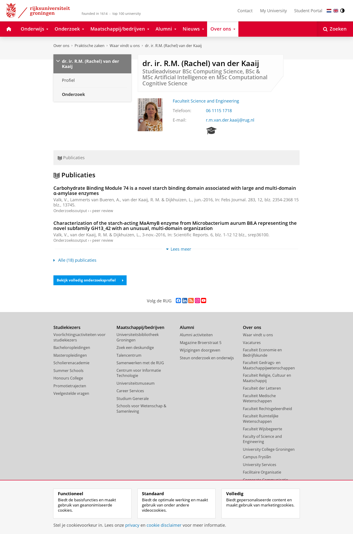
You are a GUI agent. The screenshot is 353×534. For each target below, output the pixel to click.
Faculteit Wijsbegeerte (262, 429)
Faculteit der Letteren (262, 388)
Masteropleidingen (70, 355)
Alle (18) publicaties (74, 260)
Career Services (130, 391)
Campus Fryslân (257, 457)
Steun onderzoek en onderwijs (207, 358)
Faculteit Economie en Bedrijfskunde (262, 353)
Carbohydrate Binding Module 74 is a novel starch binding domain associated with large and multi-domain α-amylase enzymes (174, 191)
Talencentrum (128, 355)
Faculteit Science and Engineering (206, 101)
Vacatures (252, 342)
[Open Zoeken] (335, 29)
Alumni (187, 327)
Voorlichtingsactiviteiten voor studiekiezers (79, 337)
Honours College (68, 378)
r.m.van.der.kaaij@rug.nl (230, 120)
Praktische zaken (89, 45)
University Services (259, 464)
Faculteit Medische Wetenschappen (259, 398)
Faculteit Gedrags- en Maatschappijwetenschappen (269, 365)
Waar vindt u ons (125, 45)
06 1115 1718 (219, 110)
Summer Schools (68, 370)
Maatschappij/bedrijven (140, 327)
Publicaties (71, 157)
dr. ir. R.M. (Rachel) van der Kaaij (173, 45)
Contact (245, 10)
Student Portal (308, 10)
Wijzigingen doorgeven (200, 350)
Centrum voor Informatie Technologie (138, 373)
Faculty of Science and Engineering (262, 439)
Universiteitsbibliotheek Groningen (137, 337)
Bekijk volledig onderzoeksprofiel (92, 280)
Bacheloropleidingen (71, 348)
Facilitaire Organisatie (262, 472)
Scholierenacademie (71, 363)
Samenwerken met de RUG (140, 363)
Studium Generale (132, 398)
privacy (132, 525)
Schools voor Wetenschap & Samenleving (141, 409)
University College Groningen (269, 449)
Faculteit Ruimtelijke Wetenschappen (260, 419)
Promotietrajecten (69, 386)
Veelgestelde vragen (71, 393)
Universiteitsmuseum (135, 383)
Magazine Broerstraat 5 (200, 342)
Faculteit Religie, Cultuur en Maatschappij (267, 378)
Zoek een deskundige (135, 348)
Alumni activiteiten (196, 335)
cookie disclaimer (164, 525)
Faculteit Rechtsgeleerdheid (267, 408)
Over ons (61, 45)
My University (273, 10)
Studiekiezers (66, 327)
